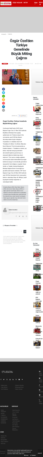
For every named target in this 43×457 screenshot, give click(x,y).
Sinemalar (15, 423)
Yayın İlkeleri (4, 387)
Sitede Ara (3, 436)
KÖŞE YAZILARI (17, 2)
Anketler (3, 437)
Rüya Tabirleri (4, 441)
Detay (26, 455)
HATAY (26, 2)
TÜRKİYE (10, 34)
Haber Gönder (18, 389)
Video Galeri (40, 380)
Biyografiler (4, 439)
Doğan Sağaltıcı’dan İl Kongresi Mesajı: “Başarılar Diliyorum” (39, 109)
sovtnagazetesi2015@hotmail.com (18, 212)
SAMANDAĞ (4, 419)
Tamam (33, 455)
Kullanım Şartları (19, 385)
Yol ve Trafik (15, 412)
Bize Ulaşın (40, 401)
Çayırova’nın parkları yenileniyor (39, 276)
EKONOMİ (3, 423)
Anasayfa (3, 34)
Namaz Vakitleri (14, 414)
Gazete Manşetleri (15, 429)
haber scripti (3, 455)
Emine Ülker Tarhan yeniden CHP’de (38, 319)
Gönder (25, 231)
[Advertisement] (21, 20)
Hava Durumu (16, 410)
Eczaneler (15, 417)
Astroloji (3, 443)
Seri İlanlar (15, 424)
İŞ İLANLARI (4, 417)
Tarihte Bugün (16, 421)
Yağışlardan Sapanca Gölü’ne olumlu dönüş (39, 267)
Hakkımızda (4, 385)
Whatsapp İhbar (19, 387)
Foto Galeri (40, 373)
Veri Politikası (4, 389)
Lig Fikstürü (15, 419)
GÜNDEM (3, 421)
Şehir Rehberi (15, 426)
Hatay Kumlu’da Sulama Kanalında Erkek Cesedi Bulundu (38, 123)
